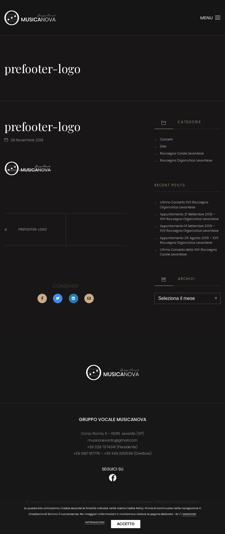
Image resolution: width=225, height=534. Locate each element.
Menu (210, 17)
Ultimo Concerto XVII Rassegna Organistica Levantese (184, 204)
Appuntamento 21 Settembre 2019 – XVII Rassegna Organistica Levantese (189, 216)
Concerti (166, 139)
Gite (163, 146)
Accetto (125, 523)
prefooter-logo (32, 229)
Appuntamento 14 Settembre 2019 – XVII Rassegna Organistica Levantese (189, 228)
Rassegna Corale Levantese (182, 153)
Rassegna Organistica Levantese (186, 160)
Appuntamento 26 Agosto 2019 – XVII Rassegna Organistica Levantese (189, 240)
